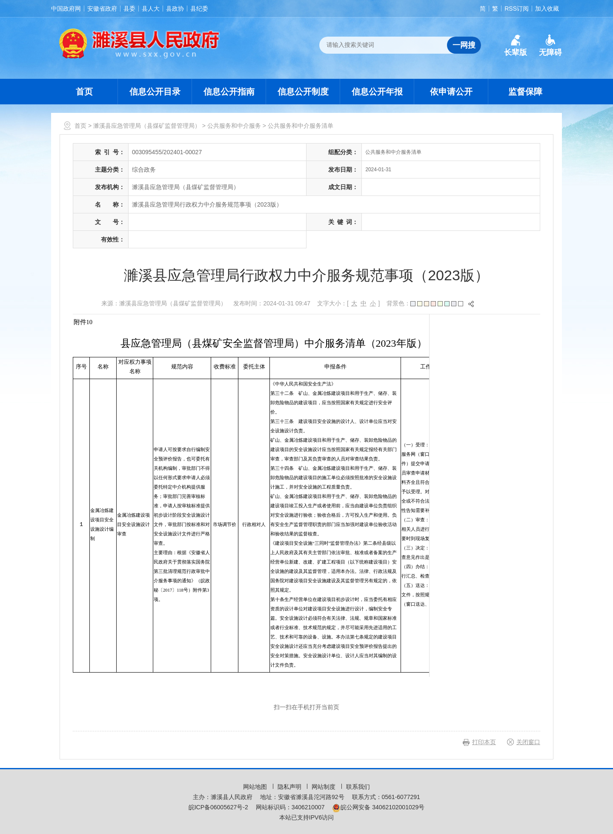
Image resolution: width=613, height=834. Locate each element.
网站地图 (256, 786)
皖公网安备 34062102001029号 (378, 807)
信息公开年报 (377, 91)
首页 (84, 91)
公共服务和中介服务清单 (300, 125)
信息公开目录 (154, 91)
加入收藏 (547, 8)
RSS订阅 (516, 8)
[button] (515, 45)
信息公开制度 (303, 91)
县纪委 (199, 8)
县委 (129, 8)
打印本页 (484, 742)
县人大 (151, 8)
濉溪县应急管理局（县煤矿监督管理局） (147, 125)
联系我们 (358, 786)
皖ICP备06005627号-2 (218, 807)
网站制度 (324, 786)
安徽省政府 (102, 8)
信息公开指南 (229, 91)
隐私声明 (290, 786)
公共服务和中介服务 (234, 125)
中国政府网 (66, 8)
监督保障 (525, 91)
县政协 (175, 8)
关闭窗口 (528, 742)
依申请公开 (451, 91)
